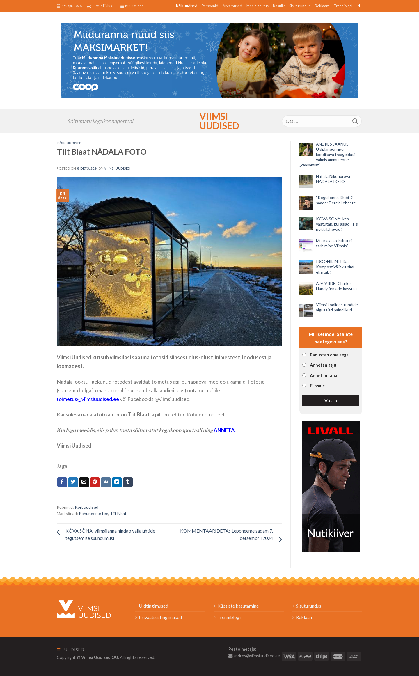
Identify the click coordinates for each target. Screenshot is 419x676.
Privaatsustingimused (160, 617)
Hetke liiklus (99, 5)
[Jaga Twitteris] (73, 482)
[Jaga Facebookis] (62, 482)
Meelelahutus (257, 5)
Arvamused (232, 5)
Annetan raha (323, 375)
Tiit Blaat (118, 513)
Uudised (70, 649)
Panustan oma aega (329, 354)
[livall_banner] (331, 486)
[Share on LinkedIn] (117, 482)
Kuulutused (131, 5)
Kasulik (279, 5)
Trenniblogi (343, 5)
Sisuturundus (299, 5)
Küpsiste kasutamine (238, 605)
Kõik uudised (186, 5)
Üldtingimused (153, 605)
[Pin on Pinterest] (95, 482)
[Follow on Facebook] (358, 6)
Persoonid (210, 5)
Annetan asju (323, 365)
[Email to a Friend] (84, 482)
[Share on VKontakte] (106, 482)
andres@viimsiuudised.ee (254, 655)
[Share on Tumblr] (128, 482)
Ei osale (317, 385)
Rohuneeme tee (93, 513)
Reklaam (322, 5)
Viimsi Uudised (209, 121)
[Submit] (355, 121)
